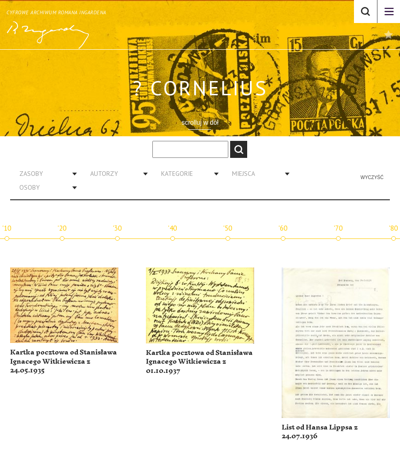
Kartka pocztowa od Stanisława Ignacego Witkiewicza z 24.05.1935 (63, 361)
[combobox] (44, 173)
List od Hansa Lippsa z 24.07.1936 (320, 432)
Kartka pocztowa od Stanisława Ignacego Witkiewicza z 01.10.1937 (199, 362)
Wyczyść (371, 177)
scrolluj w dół (199, 122)
